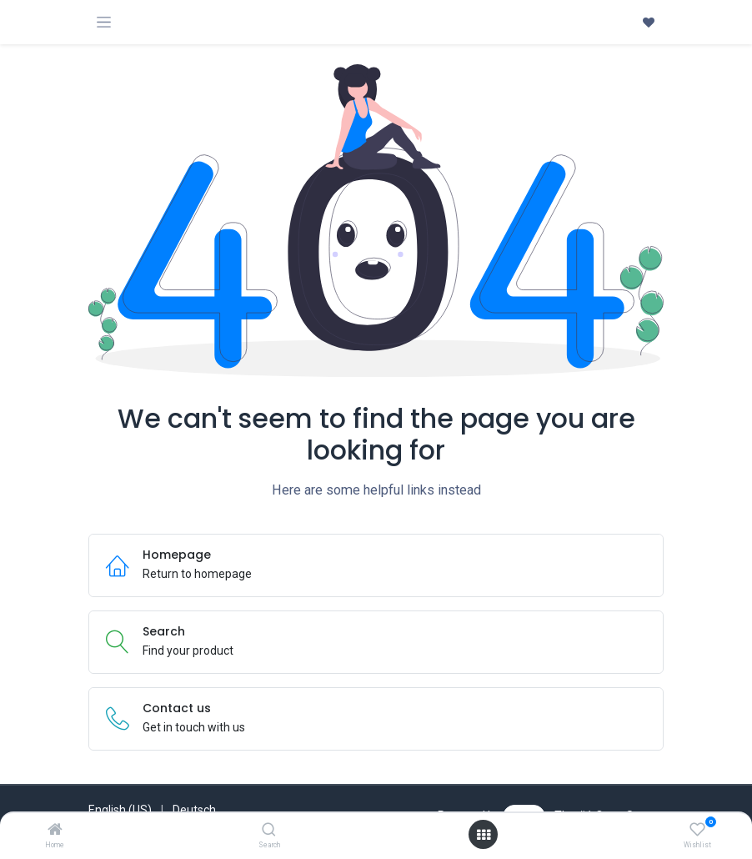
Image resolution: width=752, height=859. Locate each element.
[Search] (269, 830)
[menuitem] (120, 810)
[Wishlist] (697, 830)
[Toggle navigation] (103, 22)
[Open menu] (483, 835)
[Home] (55, 830)
